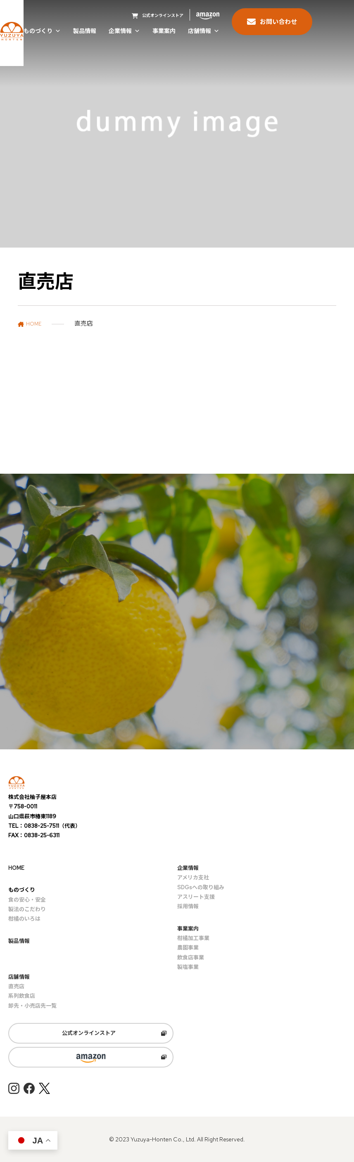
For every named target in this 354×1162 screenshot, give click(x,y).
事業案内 (164, 31)
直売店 (16, 986)
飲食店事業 (190, 957)
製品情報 (84, 31)
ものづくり (42, 31)
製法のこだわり (27, 909)
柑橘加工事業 (193, 938)
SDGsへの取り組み (200, 887)
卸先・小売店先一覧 (32, 1005)
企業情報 (124, 31)
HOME (16, 868)
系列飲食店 (21, 995)
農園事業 (188, 947)
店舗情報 (203, 31)
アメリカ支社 (193, 877)
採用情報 (188, 906)
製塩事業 (188, 967)
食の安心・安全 (27, 899)
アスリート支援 (196, 896)
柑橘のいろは (24, 918)
